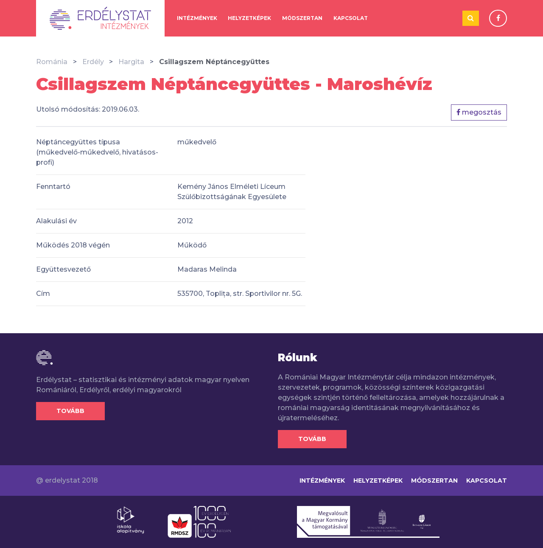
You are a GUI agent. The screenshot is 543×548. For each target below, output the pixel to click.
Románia (51, 62)
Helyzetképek (249, 18)
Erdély (93, 62)
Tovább (70, 411)
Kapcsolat (350, 18)
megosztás (478, 112)
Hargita (131, 62)
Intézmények (197, 18)
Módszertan (302, 18)
